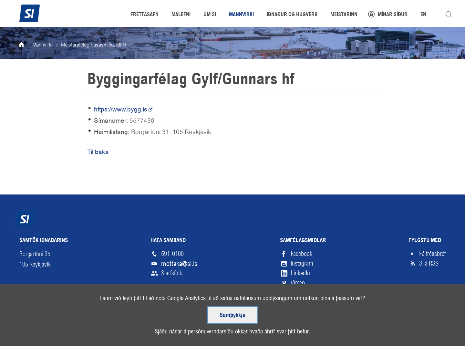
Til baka (98, 152)
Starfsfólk (171, 273)
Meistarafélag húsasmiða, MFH (93, 45)
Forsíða (25, 45)
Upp (431, 325)
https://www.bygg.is (120, 109)
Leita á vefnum (449, 14)
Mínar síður (393, 14)
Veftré (26, 325)
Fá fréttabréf (432, 253)
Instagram (302, 263)
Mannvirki (42, 45)
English (116, 325)
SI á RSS (429, 263)
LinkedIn (300, 273)
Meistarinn (343, 14)
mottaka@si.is (179, 263)
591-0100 (172, 253)
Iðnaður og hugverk (292, 14)
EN (423, 14)
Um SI (209, 14)
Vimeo (298, 283)
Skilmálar (58, 325)
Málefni (181, 14)
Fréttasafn (144, 14)
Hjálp (88, 325)
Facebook (301, 253)
